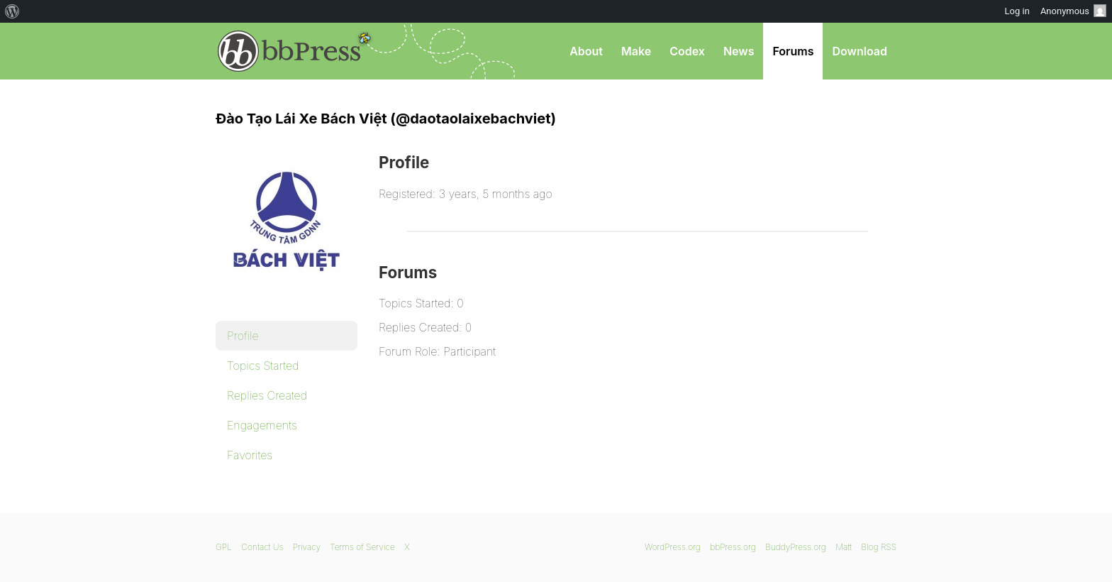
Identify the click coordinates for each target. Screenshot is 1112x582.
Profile (243, 336)
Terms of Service (362, 547)
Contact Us (262, 547)
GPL (224, 547)
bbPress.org (289, 51)
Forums (792, 51)
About (586, 51)
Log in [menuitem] (1017, 11)
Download (859, 51)
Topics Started (263, 365)
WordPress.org (673, 547)
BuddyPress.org (795, 547)
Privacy (307, 547)
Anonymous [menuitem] (1073, 10)
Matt (843, 547)
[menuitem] (12, 11)
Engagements (262, 425)
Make (636, 51)
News (739, 51)
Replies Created (267, 395)
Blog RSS (878, 547)
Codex (687, 51)
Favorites (249, 455)
